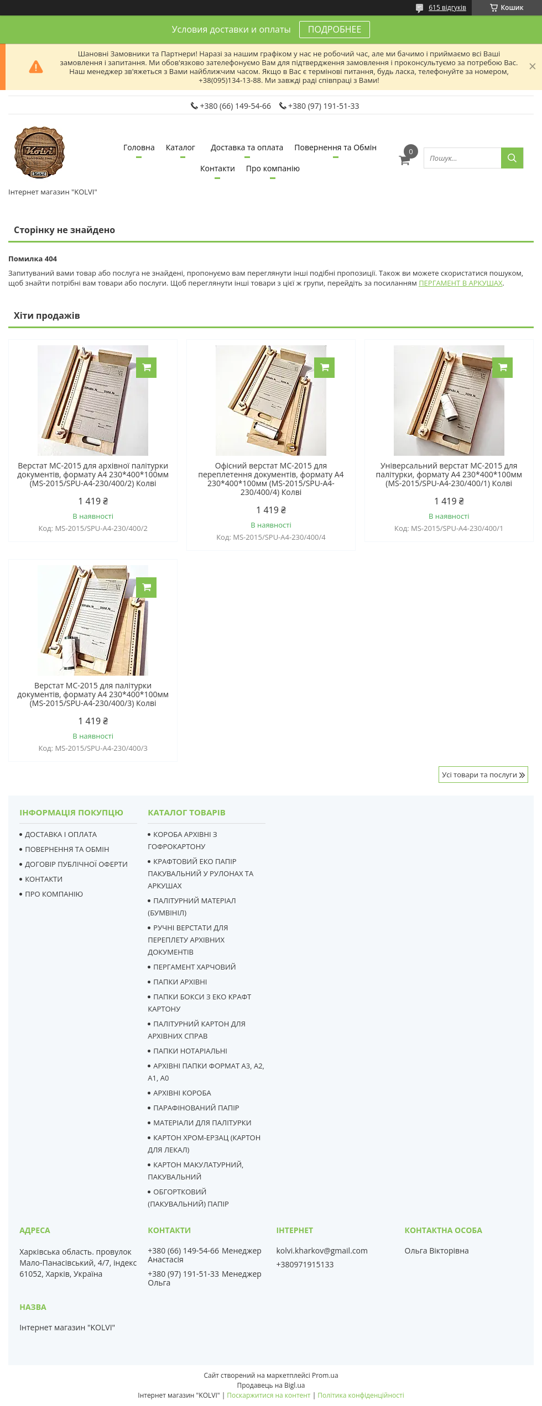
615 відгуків (447, 7)
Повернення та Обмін (335, 147)
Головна (139, 147)
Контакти (217, 168)
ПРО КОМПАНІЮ (54, 894)
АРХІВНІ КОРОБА (182, 1093)
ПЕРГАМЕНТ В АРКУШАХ (460, 283)
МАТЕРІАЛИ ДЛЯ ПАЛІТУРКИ (202, 1123)
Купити (146, 367)
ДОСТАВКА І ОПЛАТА (61, 834)
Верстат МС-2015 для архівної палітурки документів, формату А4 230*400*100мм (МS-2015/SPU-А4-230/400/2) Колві (93, 474)
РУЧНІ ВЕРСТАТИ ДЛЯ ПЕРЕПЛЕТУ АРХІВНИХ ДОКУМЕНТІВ (188, 940)
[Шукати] (512, 158)
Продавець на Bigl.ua (271, 1385)
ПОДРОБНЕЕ (334, 29)
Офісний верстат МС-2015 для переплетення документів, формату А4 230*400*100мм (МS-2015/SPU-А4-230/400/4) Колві (270, 479)
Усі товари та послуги (479, 775)
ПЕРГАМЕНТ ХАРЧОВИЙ (194, 967)
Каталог (180, 147)
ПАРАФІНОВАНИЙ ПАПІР (196, 1108)
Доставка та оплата (247, 147)
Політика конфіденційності (360, 1395)
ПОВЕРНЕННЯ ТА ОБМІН (67, 849)
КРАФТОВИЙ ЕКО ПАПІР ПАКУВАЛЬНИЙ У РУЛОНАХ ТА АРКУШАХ (200, 873)
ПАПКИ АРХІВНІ (180, 982)
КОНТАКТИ (43, 879)
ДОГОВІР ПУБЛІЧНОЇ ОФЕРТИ (76, 864)
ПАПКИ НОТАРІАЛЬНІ (190, 1051)
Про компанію (273, 168)
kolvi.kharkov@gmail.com (321, 1250)
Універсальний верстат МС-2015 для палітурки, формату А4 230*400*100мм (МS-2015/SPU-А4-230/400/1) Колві (449, 474)
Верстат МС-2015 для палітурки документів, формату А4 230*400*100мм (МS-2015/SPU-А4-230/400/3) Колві (93, 694)
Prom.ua (325, 1375)
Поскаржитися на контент (268, 1395)
